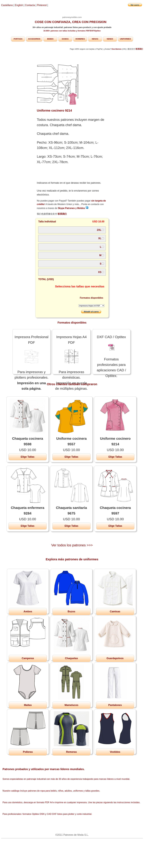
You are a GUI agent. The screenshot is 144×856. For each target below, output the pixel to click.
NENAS (95, 39)
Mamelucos (71, 705)
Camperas (28, 658)
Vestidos (115, 751)
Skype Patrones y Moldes (73, 208)
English (19, 5)
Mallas (28, 705)
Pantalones (115, 705)
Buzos (71, 611)
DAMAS (65, 39)
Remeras (71, 751)
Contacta (30, 5)
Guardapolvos (114, 658)
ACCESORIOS (34, 39)
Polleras (28, 751)
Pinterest (42, 5)
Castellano (7, 5)
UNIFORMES (125, 39)
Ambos (27, 611)
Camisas (115, 611)
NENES (110, 39)
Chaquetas (71, 658)
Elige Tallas (27, 456)
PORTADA (18, 39)
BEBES (50, 39)
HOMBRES (80, 39)
